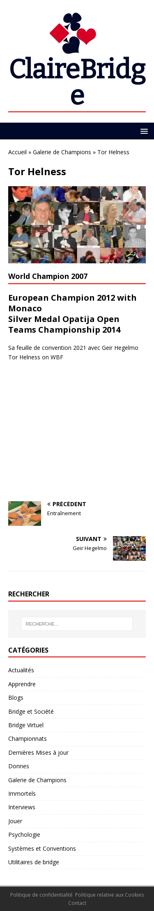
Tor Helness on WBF (35, 357)
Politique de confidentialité (41, 894)
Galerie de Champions (62, 152)
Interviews (21, 807)
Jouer (15, 821)
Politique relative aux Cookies (109, 894)
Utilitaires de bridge (33, 862)
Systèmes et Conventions (42, 848)
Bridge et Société (31, 711)
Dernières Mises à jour (38, 752)
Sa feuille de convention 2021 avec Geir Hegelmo (73, 348)
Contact (77, 903)
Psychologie (24, 834)
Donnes (18, 766)
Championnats (27, 738)
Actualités (21, 670)
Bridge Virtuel (26, 725)
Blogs (15, 697)
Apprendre (22, 684)
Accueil (17, 152)
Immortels (22, 793)
